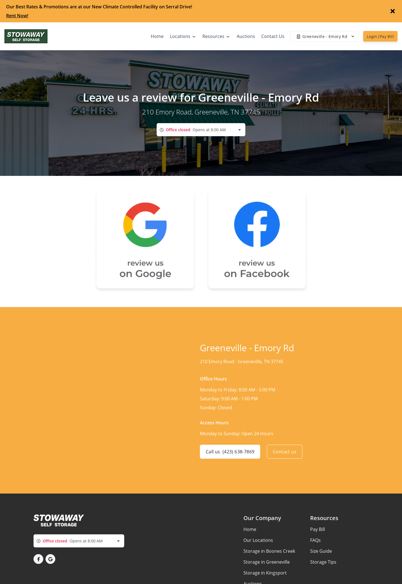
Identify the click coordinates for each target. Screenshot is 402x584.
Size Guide (321, 551)
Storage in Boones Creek (269, 551)
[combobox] (201, 129)
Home (249, 529)
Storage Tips (323, 562)
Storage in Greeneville (266, 562)
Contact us (284, 452)
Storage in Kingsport (265, 573)
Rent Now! (17, 16)
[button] (38, 559)
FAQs (315, 540)
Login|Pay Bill (380, 36)
